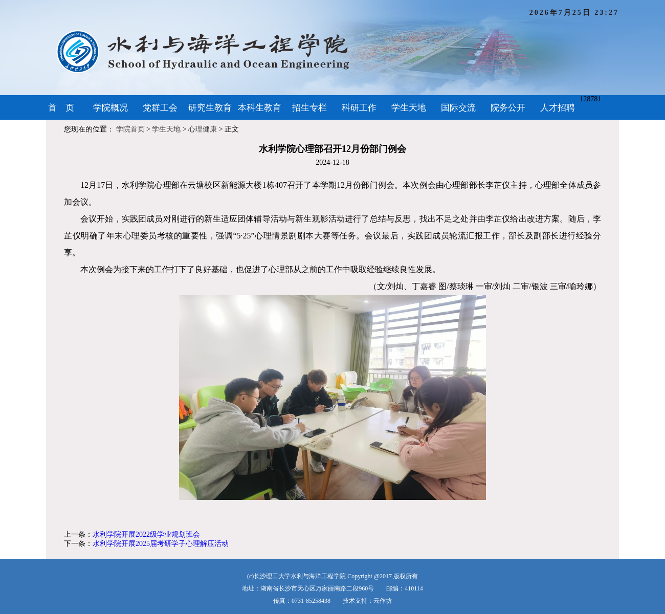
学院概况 (110, 108)
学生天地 (408, 108)
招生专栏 (309, 108)
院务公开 (508, 108)
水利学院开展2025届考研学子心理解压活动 (161, 543)
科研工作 (359, 108)
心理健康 (202, 129)
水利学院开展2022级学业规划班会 (146, 534)
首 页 (61, 108)
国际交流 (458, 108)
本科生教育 (259, 108)
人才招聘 (557, 108)
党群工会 (160, 108)
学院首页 (130, 129)
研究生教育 (210, 108)
